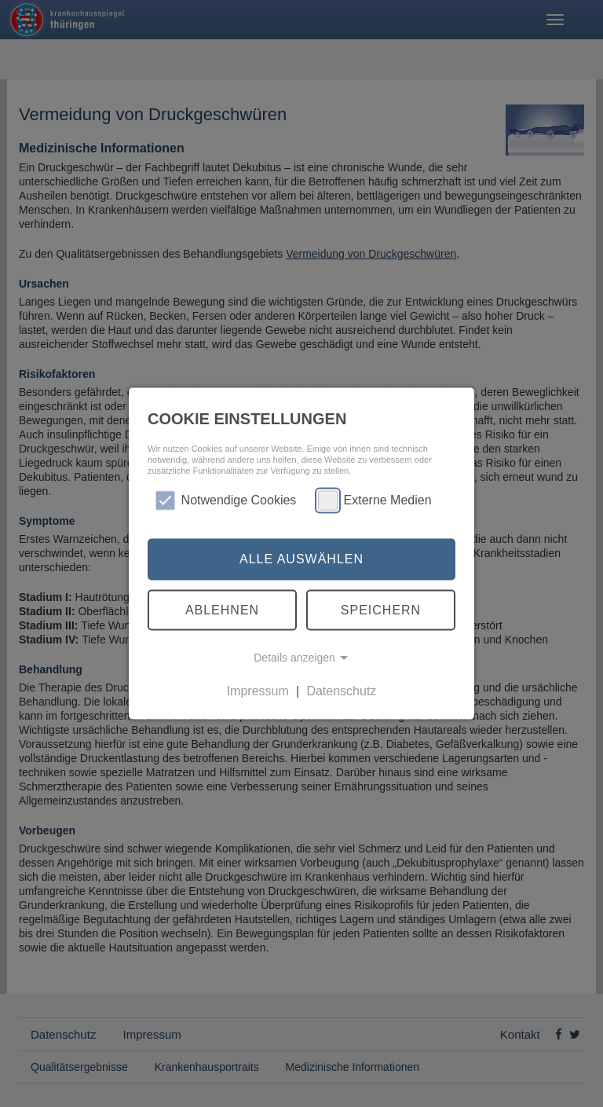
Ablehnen (222, 609)
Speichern (381, 609)
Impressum (258, 691)
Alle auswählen (301, 559)
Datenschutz (341, 691)
